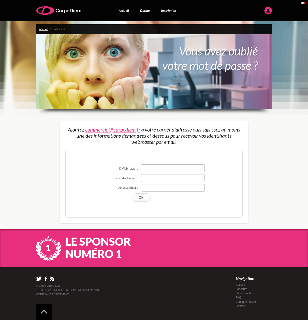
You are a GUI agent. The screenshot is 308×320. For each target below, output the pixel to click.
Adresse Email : (128, 187)
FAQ (238, 297)
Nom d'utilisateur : (127, 178)
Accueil (124, 11)
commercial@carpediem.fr (112, 130)
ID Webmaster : (128, 168)
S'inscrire (241, 289)
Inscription (168, 11)
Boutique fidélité (246, 301)
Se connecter (244, 293)
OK (141, 197)
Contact (241, 306)
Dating (145, 11)
